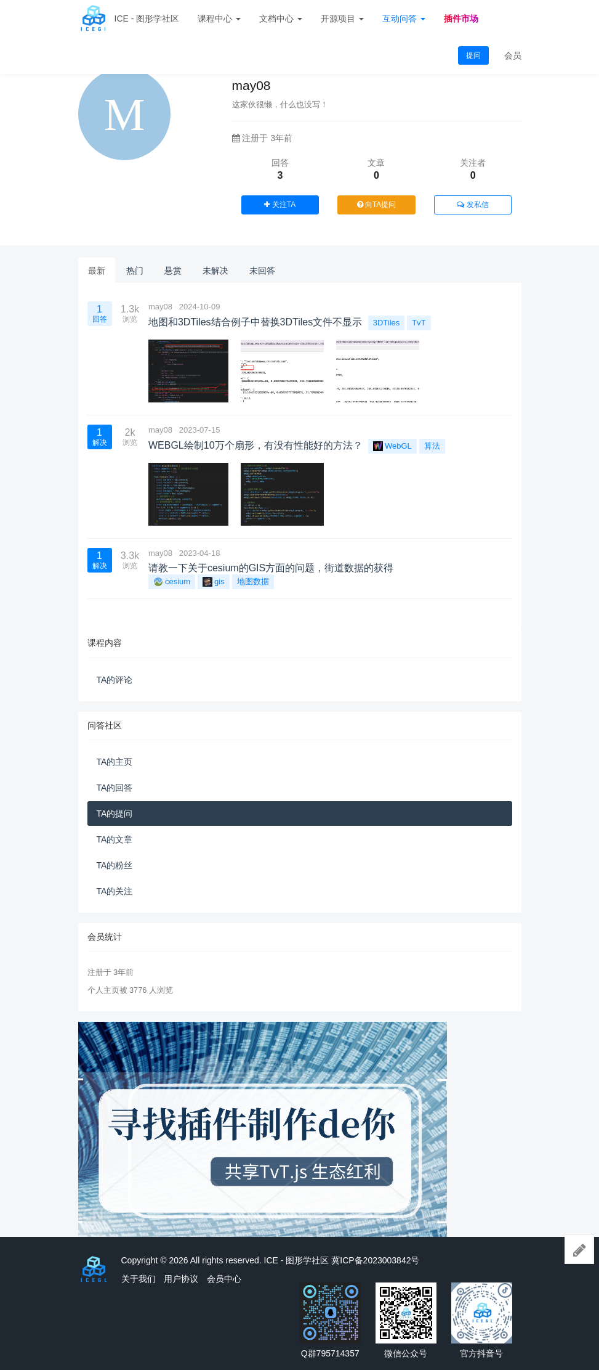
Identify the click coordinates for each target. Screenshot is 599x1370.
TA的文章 (115, 839)
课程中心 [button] (219, 18)
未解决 (215, 270)
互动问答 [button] (403, 18)
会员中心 (224, 1279)
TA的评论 (115, 680)
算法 (432, 446)
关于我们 (138, 1279)
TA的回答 (115, 788)
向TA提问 (376, 204)
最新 (96, 270)
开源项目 (342, 18)
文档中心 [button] (280, 18)
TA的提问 (115, 813)
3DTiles (386, 322)
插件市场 (461, 18)
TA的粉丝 (115, 865)
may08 (160, 306)
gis (214, 582)
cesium (171, 582)
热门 (134, 270)
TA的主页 (115, 762)
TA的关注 (115, 891)
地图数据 (253, 581)
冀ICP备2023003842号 (375, 1260)
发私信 (472, 204)
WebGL (392, 446)
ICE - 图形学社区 (147, 18)
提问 (473, 55)
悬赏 (173, 270)
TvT (418, 322)
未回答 (262, 270)
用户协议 (181, 1279)
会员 (512, 55)
